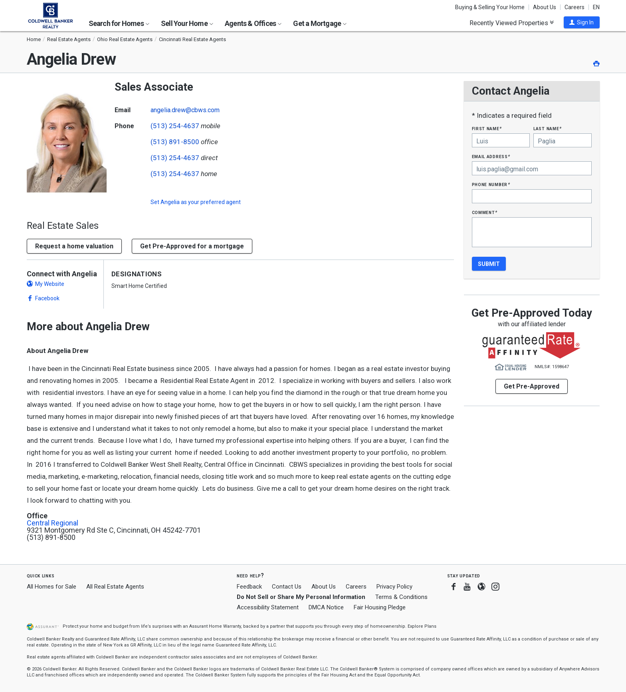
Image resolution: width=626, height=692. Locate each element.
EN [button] (596, 7)
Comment (484, 212)
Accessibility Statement (268, 607)
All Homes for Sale (51, 586)
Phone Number (491, 184)
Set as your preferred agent (196, 202)
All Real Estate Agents (115, 586)
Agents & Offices (253, 23)
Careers (574, 7)
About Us (544, 7)
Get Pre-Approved (531, 386)
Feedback (249, 587)
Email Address (491, 156)
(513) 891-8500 (175, 142)
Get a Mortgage (320, 23)
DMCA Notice (326, 607)
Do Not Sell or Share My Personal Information (301, 597)
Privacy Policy (394, 586)
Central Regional (52, 523)
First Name (487, 128)
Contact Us (286, 586)
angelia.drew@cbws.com (185, 110)
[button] (582, 22)
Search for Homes (119, 23)
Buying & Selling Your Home (490, 7)
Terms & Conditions (401, 597)
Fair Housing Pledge (380, 607)
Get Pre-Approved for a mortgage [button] (192, 246)
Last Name (547, 128)
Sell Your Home (187, 23)
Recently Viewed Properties (512, 22)
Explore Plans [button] (422, 626)
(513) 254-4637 (175, 126)
